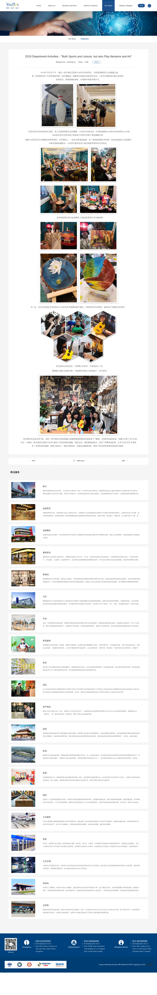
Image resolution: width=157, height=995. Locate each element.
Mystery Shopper (126, 6)
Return (96, 61)
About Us (51, 6)
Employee (86, 39)
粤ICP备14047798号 (125, 987)
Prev (31, 461)
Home (38, 6)
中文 (141, 6)
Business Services (69, 6)
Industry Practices (91, 6)
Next (125, 461)
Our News (108, 6)
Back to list (78, 461)
